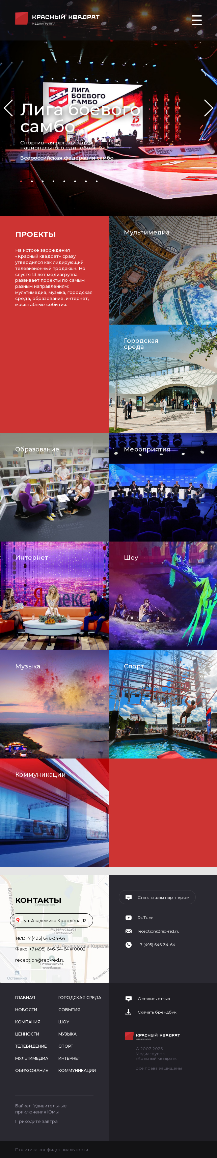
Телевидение (31, 1046)
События (69, 1009)
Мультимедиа (146, 232)
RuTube (145, 918)
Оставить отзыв (154, 999)
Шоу (131, 557)
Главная (25, 997)
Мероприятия (147, 449)
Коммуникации (40, 774)
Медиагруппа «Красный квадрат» (58, 18)
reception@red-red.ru (39, 960)
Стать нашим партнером (163, 897)
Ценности (27, 1034)
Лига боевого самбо (80, 118)
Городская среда (141, 344)
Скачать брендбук (157, 1012)
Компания (27, 1021)
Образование (37, 449)
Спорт (134, 666)
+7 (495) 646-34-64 (45, 938)
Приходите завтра (36, 1121)
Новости (26, 1009)
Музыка (27, 666)
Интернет (31, 557)
